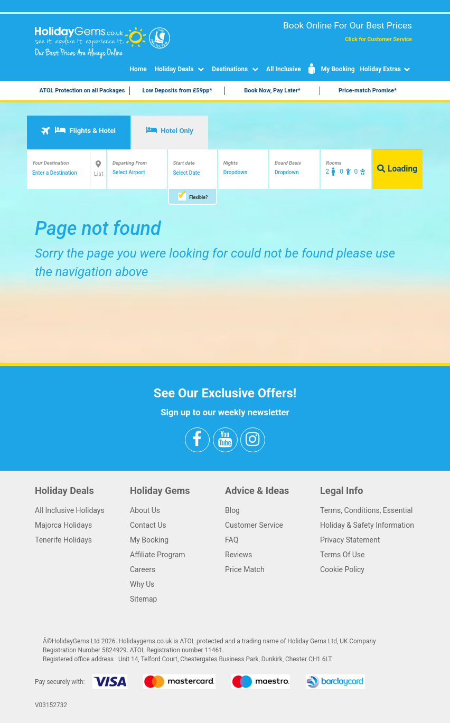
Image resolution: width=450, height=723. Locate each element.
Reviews (238, 554)
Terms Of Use (342, 554)
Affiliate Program (157, 554)
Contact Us (148, 525)
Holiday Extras (386, 69)
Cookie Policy (342, 569)
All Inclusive (283, 69)
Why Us (142, 584)
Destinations (236, 69)
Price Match (245, 569)
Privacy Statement (350, 540)
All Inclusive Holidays (70, 510)
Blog (232, 510)
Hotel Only (169, 130)
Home (138, 69)
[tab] (78, 132)
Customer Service (254, 525)
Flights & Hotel (78, 130)
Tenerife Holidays (63, 540)
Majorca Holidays (63, 525)
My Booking (330, 69)
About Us (145, 510)
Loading (397, 169)
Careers (142, 569)
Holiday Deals (181, 69)
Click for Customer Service (378, 39)
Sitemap (143, 599)
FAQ (231, 540)
